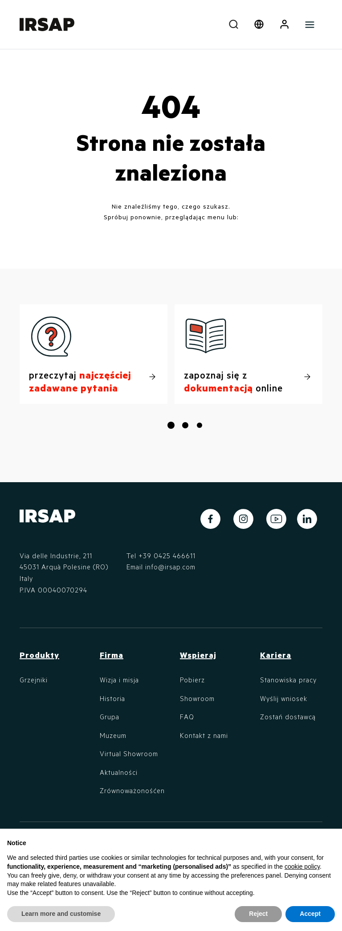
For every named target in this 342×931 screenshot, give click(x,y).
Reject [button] (258, 913)
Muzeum (113, 735)
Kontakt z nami (204, 735)
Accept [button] (310, 913)
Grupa (109, 716)
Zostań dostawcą (288, 716)
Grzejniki (34, 679)
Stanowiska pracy (288, 679)
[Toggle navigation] (309, 24)
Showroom (197, 698)
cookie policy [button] (302, 866)
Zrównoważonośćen (132, 790)
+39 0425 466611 (166, 555)
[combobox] (233, 24)
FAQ (187, 716)
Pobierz (192, 679)
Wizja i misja (119, 679)
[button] (284, 24)
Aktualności (119, 772)
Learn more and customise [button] (61, 913)
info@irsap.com (170, 566)
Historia (112, 698)
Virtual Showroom (129, 753)
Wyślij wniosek (283, 698)
